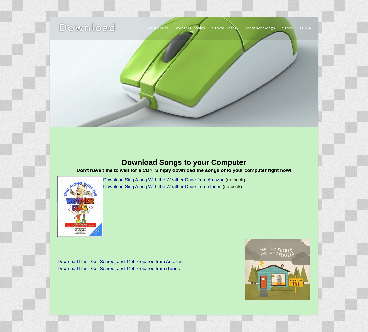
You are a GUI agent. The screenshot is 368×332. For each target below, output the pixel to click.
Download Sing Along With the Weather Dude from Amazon (163, 179)
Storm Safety (225, 28)
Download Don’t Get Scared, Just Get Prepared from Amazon (120, 261)
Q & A (306, 28)
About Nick (157, 28)
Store (287, 28)
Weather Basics (190, 28)
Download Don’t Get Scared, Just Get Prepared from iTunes (118, 268)
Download (87, 27)
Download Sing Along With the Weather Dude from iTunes (162, 186)
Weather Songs (260, 28)
